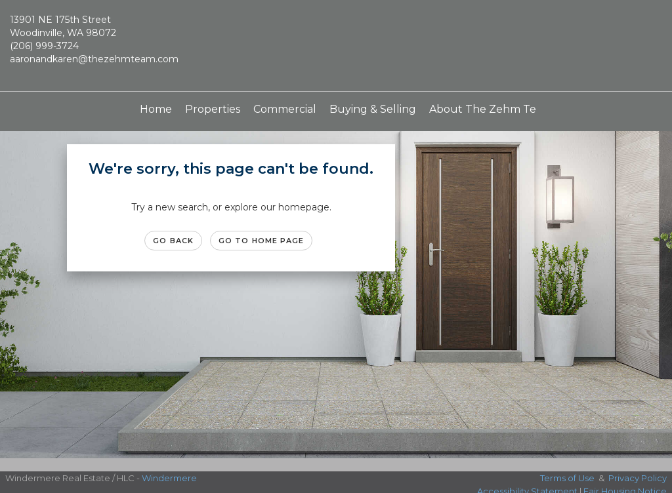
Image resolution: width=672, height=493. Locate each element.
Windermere (169, 478)
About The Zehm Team (491, 109)
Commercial (284, 109)
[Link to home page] (336, 46)
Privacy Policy (637, 478)
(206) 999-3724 (44, 46)
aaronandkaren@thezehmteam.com (94, 59)
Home (156, 109)
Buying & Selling (372, 109)
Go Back (173, 240)
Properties (212, 109)
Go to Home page (261, 240)
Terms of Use (567, 478)
